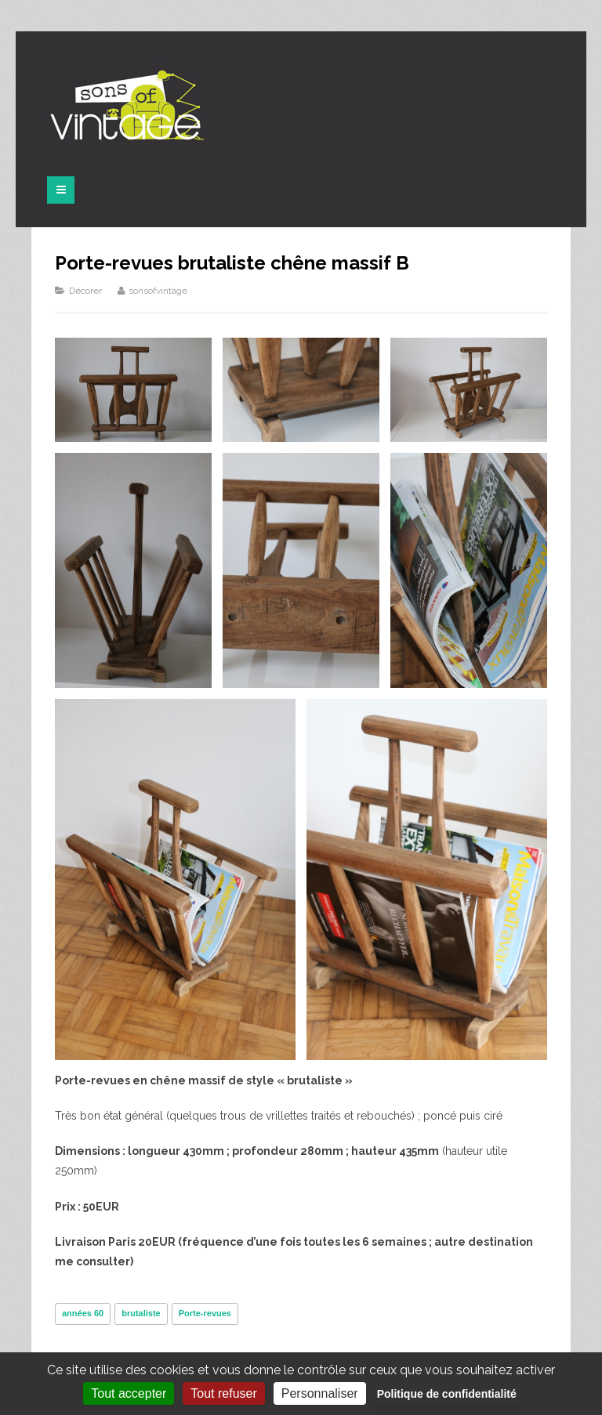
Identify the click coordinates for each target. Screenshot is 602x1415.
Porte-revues (205, 1313)
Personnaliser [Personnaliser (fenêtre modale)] (319, 1393)
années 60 (82, 1313)
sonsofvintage (158, 290)
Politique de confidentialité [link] (447, 1394)
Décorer (85, 290)
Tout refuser (223, 1393)
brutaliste (141, 1313)
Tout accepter (128, 1393)
